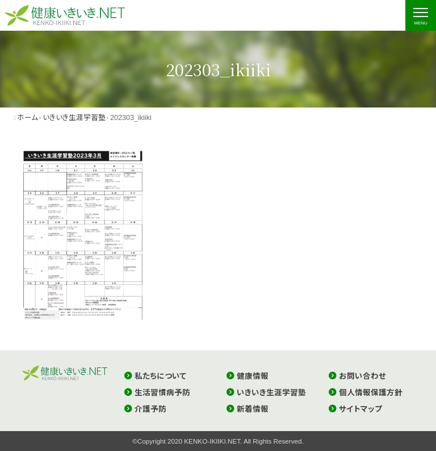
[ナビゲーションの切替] (420, 15)
